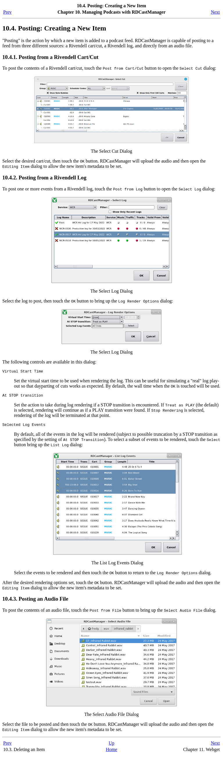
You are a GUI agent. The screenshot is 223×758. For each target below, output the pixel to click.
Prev (7, 12)
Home (111, 752)
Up (111, 745)
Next (215, 12)
